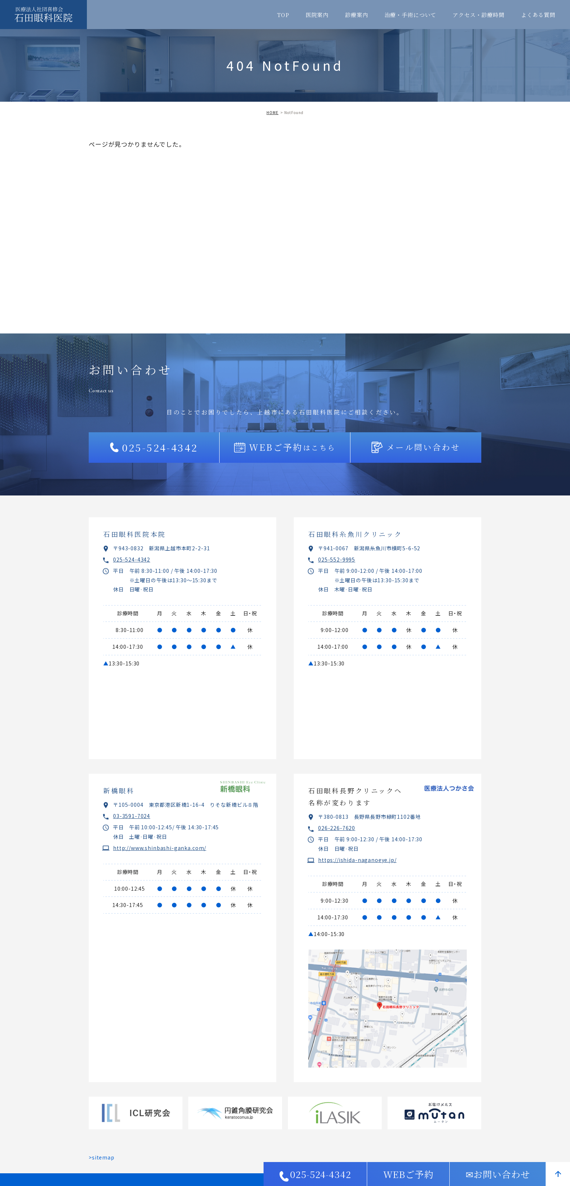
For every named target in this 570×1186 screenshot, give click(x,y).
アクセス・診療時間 (479, 15)
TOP (283, 15)
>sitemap (102, 1157)
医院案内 (317, 15)
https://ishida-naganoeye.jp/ (357, 859)
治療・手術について (411, 15)
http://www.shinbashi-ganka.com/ (159, 847)
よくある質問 (538, 15)
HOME (272, 112)
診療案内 (356, 15)
